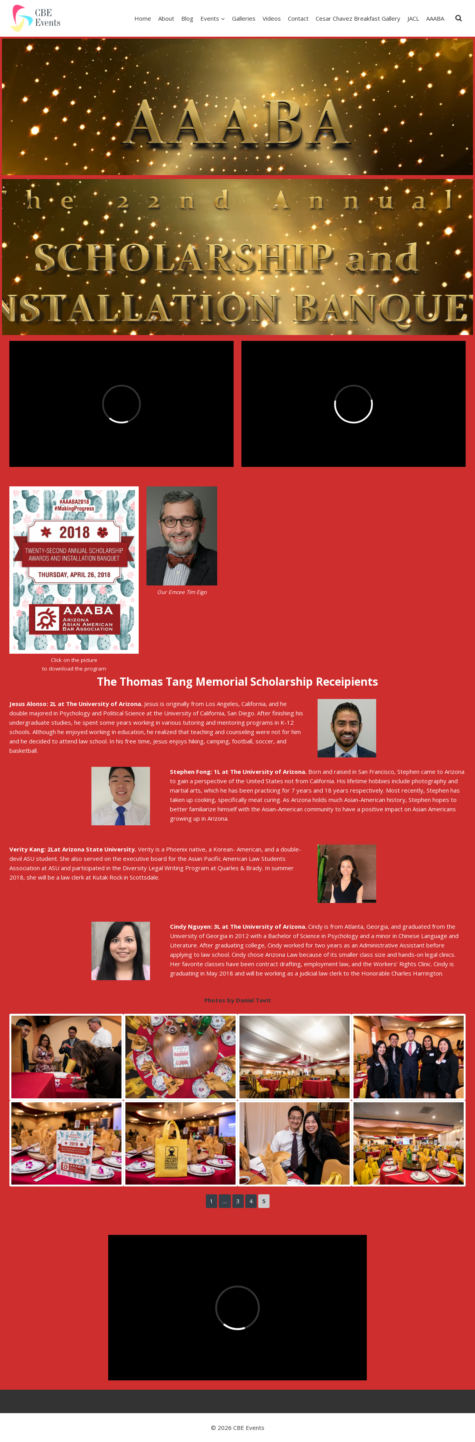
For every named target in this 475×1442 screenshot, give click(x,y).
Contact (298, 18)
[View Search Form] (459, 18)
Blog (187, 18)
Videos (271, 18)
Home (142, 18)
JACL (413, 18)
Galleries (243, 18)
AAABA (435, 18)
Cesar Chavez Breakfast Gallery (358, 18)
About (166, 18)
